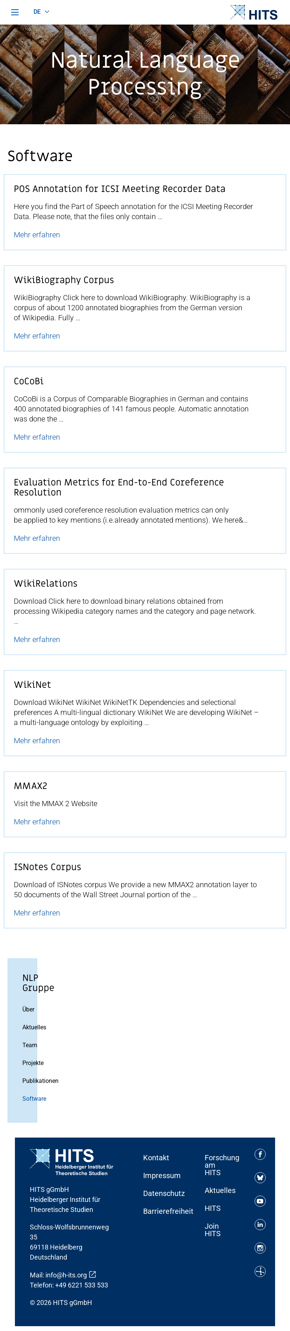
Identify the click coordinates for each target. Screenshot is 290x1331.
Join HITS (213, 1230)
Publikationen (28, 1080)
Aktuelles (28, 1027)
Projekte (28, 1063)
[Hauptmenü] (15, 12)
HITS (213, 1208)
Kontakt (156, 1157)
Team (28, 1045)
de (37, 11)
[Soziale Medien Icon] (260, 1154)
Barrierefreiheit (161, 1211)
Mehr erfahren (37, 234)
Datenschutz (161, 1193)
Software (28, 1098)
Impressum (161, 1175)
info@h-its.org (66, 1275)
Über (28, 1009)
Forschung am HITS (222, 1165)
